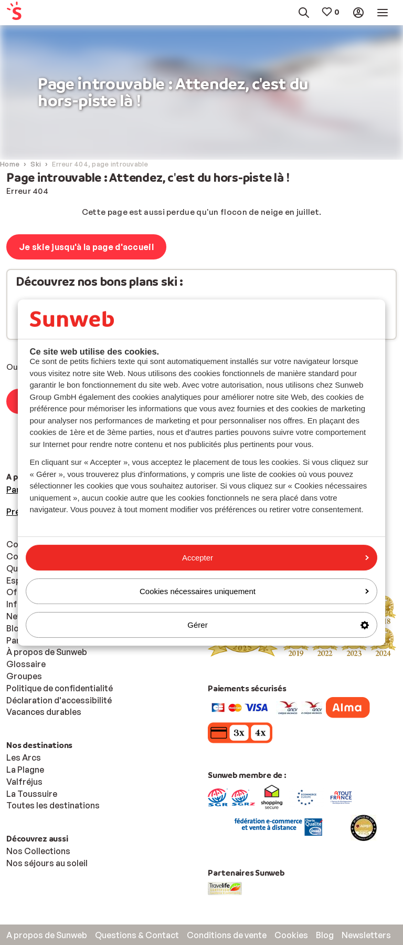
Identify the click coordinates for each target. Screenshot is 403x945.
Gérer (278, 624)
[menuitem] (31, 13)
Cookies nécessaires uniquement (254, 591)
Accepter (275, 557)
